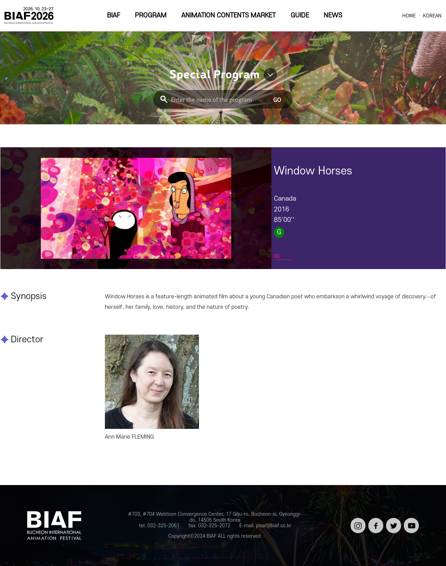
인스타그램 (357, 523)
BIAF (113, 15)
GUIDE (300, 15)
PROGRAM (151, 15)
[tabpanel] (135, 208)
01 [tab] (276, 255)
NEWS (333, 15)
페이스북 (375, 523)
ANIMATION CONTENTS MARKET (228, 15)
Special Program (214, 74)
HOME (409, 15)
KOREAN (432, 15)
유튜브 (410, 520)
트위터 (393, 520)
